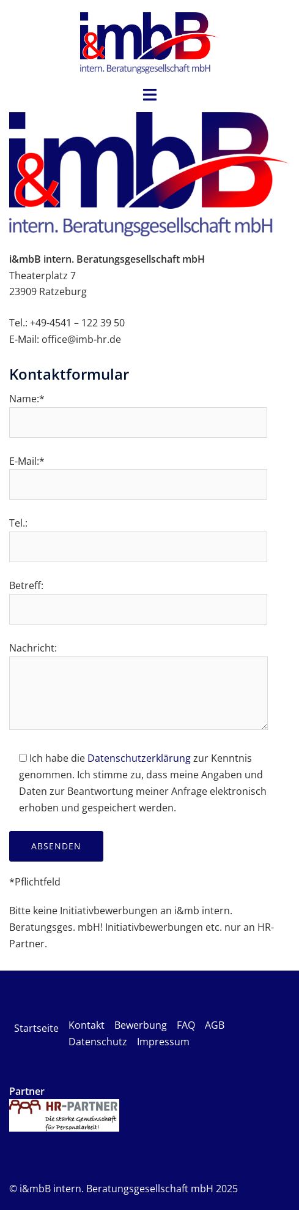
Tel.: (138, 535)
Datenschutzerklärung (139, 758)
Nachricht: (138, 687)
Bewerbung (140, 1025)
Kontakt (86, 1025)
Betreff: (138, 597)
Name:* (138, 410)
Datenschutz (97, 1041)
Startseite (36, 1028)
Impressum (163, 1041)
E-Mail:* (138, 473)
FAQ (186, 1025)
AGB (214, 1025)
